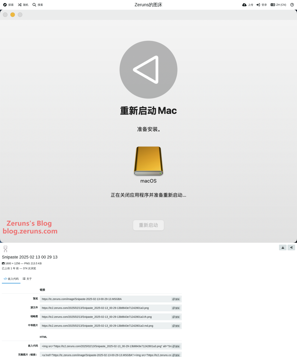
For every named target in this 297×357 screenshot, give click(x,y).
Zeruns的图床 (149, 4)
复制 (176, 299)
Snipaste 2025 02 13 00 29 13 (30, 257)
